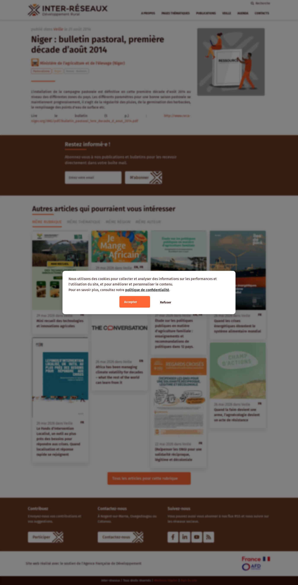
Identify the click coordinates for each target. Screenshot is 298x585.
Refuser (165, 302)
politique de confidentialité (147, 290)
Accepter (130, 302)
